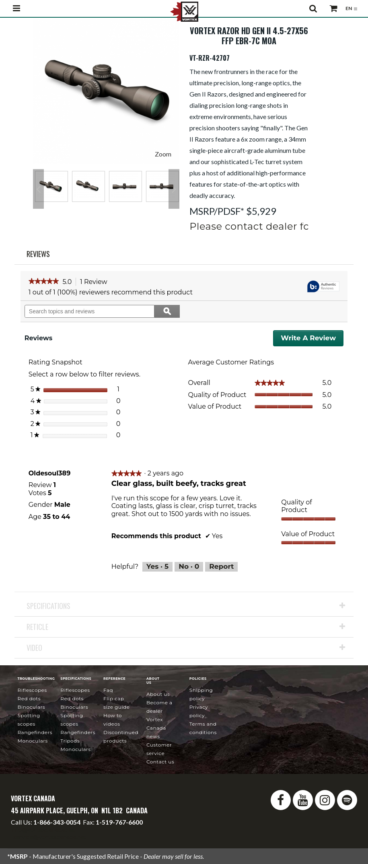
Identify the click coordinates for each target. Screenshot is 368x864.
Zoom (163, 154)
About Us (158, 694)
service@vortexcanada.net (49, 836)
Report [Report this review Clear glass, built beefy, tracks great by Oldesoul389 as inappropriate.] (221, 566)
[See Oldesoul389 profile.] (50, 473)
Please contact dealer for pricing (270, 226)
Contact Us (160, 762)
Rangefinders (34, 732)
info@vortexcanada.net (43, 829)
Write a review (312, 340)
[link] (44, 282)
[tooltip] (323, 287)
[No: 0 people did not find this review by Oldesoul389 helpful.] (189, 567)
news (156, 727)
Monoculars (32, 741)
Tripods (70, 741)
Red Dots (29, 698)
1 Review (96, 282)
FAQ (108, 690)
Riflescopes (32, 690)
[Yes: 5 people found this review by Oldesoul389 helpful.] (157, 567)
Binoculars (31, 707)
